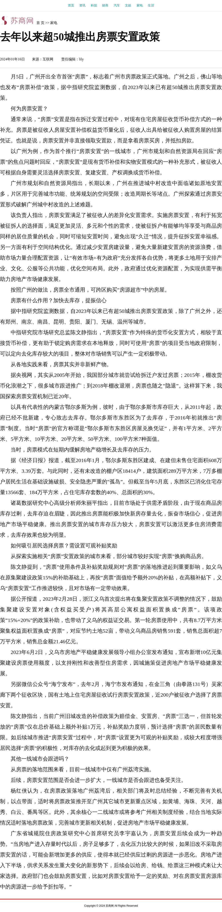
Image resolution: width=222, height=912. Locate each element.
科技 (94, 5)
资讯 (82, 5)
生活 (151, 5)
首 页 (40, 23)
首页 (71, 5)
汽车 (117, 5)
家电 (140, 5)
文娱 (128, 5)
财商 (105, 5)
